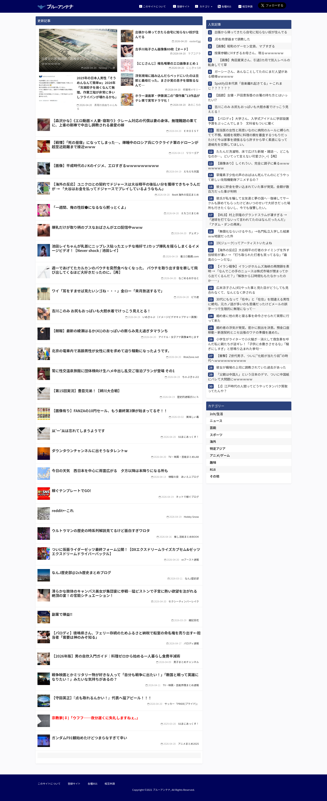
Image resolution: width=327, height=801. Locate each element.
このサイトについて (152, 6)
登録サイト (181, 6)
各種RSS (224, 6)
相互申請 (245, 6)
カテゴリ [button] (202, 6)
